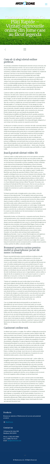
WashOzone (9, 422)
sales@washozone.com (14, 440)
